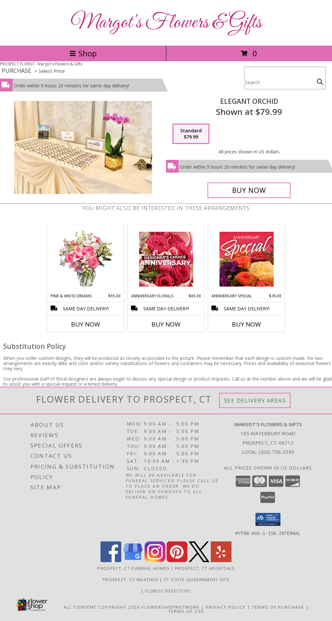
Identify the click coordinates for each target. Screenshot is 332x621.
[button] (267, 519)
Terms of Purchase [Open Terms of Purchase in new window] (278, 607)
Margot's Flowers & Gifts (166, 23)
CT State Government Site (197, 579)
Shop (83, 53)
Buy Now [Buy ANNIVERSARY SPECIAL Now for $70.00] (246, 324)
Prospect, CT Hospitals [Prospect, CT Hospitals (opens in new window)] (205, 568)
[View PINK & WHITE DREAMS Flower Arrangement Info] (86, 259)
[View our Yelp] (221, 560)
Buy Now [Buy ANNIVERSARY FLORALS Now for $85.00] (166, 324)
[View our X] (199, 560)
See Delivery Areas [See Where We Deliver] (255, 400)
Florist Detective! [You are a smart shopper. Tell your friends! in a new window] (168, 590)
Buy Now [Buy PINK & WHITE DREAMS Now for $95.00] (85, 324)
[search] (320, 81)
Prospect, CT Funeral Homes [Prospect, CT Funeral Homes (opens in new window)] (133, 568)
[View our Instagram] (155, 560)
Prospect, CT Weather (130, 579)
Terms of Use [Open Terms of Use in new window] (186, 611)
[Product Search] (279, 82)
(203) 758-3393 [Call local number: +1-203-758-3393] (276, 452)
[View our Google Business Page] (133, 560)
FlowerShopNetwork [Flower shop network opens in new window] (171, 607)
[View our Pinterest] (177, 560)
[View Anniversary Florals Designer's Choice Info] (166, 259)
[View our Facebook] (111, 560)
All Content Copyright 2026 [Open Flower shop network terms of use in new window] (102, 607)
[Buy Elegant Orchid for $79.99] (249, 190)
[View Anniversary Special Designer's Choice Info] (246, 259)
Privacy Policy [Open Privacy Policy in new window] (226, 607)
